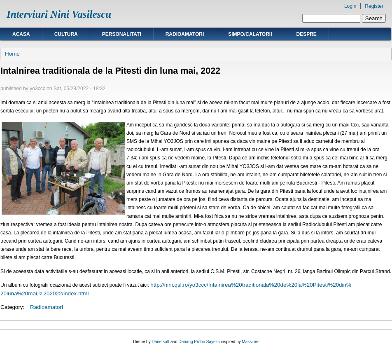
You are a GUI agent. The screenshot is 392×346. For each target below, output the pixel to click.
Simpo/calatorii (250, 34)
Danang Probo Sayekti (198, 341)
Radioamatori (185, 34)
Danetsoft (160, 341)
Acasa (21, 34)
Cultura (66, 34)
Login (350, 6)
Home (12, 54)
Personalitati (121, 34)
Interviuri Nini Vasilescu (59, 14)
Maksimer (250, 341)
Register (374, 6)
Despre (306, 34)
